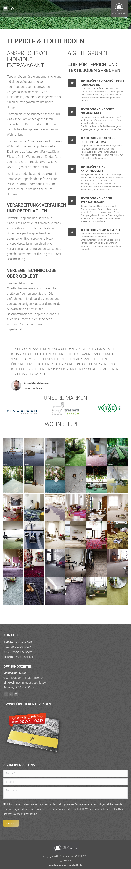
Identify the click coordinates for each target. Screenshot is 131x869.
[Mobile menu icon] (5, 8)
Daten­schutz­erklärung (25, 813)
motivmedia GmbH (72, 865)
